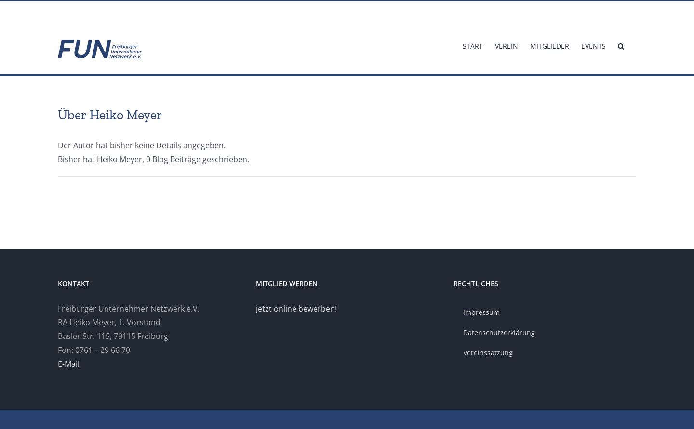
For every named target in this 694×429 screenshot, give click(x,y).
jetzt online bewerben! (296, 308)
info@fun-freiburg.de (86, 13)
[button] (621, 45)
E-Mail (69, 364)
